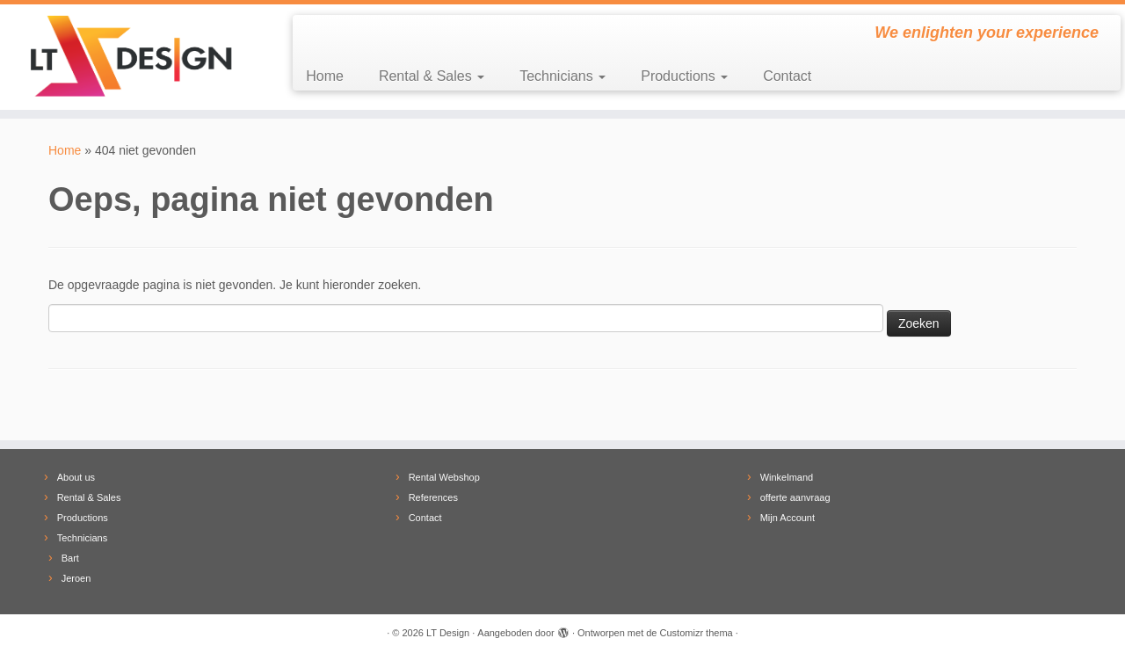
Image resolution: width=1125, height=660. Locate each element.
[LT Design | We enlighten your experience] (129, 57)
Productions (684, 76)
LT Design (447, 632)
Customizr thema (696, 632)
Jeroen (76, 578)
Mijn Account (787, 517)
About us (76, 477)
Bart (70, 558)
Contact (787, 76)
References (433, 497)
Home (325, 76)
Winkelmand (787, 477)
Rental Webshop (444, 477)
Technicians (562, 76)
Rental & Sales (431, 76)
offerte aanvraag (795, 497)
